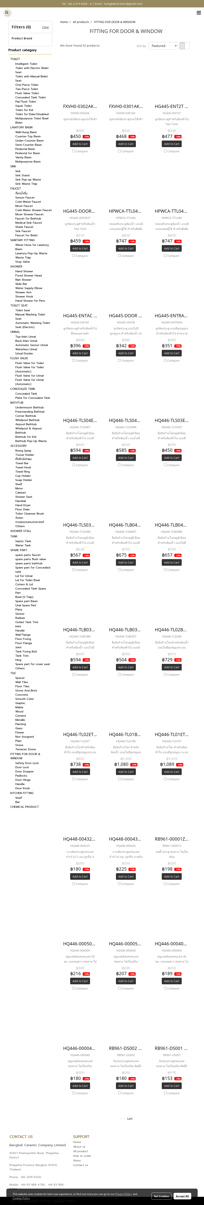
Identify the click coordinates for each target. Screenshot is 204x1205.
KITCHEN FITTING (21, 793)
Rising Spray (23, 451)
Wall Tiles (21, 682)
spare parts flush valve (30, 559)
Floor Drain (22, 509)
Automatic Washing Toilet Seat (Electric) (32, 325)
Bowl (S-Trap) (24, 597)
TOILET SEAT (19, 305)
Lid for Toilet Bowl (27, 580)
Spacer (20, 678)
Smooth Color (24, 699)
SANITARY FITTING (22, 240)
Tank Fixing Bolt (26, 651)
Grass (19, 728)
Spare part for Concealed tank (32, 570)
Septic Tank (23, 541)
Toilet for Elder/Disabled (32, 114)
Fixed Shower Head (28, 275)
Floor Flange (23, 643)
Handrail (20, 501)
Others (20, 526)
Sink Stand (22, 175)
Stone (19, 745)
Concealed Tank (26, 394)
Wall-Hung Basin (26, 132)
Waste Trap (23, 257)
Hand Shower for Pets (30, 301)
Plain (18, 741)
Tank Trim (21, 656)
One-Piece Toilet (26, 85)
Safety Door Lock (27, 763)
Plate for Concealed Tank (32, 398)
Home (77, 1142)
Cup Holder (23, 476)
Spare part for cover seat (32, 664)
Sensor (20, 614)
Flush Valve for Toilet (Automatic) (29, 369)
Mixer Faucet (24, 206)
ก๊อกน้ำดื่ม (21, 193)
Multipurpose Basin (28, 162)
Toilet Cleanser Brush (29, 514)
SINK (13, 166)
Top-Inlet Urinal (25, 337)
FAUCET (15, 189)
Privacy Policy (123, 1194)
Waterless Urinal (26, 349)
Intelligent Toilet (26, 64)
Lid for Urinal (23, 576)
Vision (77, 1160)
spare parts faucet (28, 555)
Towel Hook (23, 467)
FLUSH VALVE (19, 358)
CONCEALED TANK (22, 389)
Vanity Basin (23, 157)
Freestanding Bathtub (30, 412)
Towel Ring (22, 472)
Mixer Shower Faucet (29, 214)
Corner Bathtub (25, 416)
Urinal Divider (24, 353)
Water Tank (23, 545)
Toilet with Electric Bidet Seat (32, 70)
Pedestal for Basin (27, 153)
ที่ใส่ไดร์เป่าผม (23, 459)
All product (80, 1151)
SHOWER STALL (20, 531)
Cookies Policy (21, 1198)
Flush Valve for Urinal (29, 376)
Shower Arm (23, 292)
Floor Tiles (22, 686)
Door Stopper (24, 771)
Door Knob (22, 788)
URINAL (15, 332)
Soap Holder (23, 480)
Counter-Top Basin (28, 136)
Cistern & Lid (24, 584)
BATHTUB (16, 403)
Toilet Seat (22, 310)
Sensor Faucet (25, 198)
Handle (20, 630)
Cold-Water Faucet (28, 202)
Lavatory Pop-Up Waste (31, 253)
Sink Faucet (23, 231)
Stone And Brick (26, 690)
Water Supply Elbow (28, 288)
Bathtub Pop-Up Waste (31, 441)
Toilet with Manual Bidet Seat (31, 78)
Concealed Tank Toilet (30, 97)
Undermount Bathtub (29, 407)
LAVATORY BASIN (21, 127)
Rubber (20, 618)
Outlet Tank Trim (26, 622)
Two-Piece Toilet (26, 89)
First (122, 1118)
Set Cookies (161, 1196)
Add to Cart (80, 144)
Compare (82, 151)
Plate (18, 609)
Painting (20, 724)
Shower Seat (23, 497)
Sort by (142, 46)
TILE (13, 673)
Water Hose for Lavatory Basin (32, 247)
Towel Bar (21, 463)
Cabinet (20, 493)
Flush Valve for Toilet (29, 363)
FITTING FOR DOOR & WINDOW (25, 756)
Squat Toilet (23, 106)
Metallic (20, 720)
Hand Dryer (23, 505)
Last (129, 1118)
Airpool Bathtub (26, 424)
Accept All (182, 1196)
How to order (82, 1156)
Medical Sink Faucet (28, 223)
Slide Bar (21, 284)
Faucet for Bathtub (28, 218)
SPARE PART (18, 550)
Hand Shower (24, 271)
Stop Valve (22, 262)
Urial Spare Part (25, 605)
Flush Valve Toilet (27, 93)
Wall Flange (23, 635)
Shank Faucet (24, 227)
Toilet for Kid (24, 110)
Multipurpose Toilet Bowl (31, 118)
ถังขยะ (19, 518)
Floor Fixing (23, 639)
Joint (18, 647)
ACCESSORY (18, 446)
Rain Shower (23, 280)
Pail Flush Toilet (25, 102)
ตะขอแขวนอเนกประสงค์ (29, 522)
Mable (19, 707)
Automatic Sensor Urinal (31, 345)
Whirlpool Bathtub (27, 420)
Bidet (19, 123)
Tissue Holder (24, 455)
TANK (14, 536)
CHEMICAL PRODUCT (24, 807)
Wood (19, 711)
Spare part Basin (26, 601)
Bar (17, 802)
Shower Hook (24, 296)
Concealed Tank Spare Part (30, 591)
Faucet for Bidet (26, 235)
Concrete (21, 695)
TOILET (15, 59)
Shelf (18, 484)
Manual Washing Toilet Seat (30, 316)
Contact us (80, 1165)
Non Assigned (24, 737)
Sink (18, 171)
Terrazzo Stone (25, 749)
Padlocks (21, 776)
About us (79, 1147)
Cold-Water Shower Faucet (33, 210)
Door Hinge (23, 780)
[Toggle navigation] (198, 13)
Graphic (20, 703)
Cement (20, 716)
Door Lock (22, 767)
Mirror (19, 488)
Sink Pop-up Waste (28, 180)
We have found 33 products (80, 45)
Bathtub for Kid (25, 437)
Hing (18, 660)
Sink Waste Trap (26, 184)
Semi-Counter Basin (28, 145)
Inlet (18, 626)
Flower (19, 732)
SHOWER (16, 266)
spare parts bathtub (29, 563)
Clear (45, 27)
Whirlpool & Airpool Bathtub (28, 430)
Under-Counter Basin (29, 141)
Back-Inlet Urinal (26, 341)
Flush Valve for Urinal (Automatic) (29, 382)
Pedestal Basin (25, 149)
